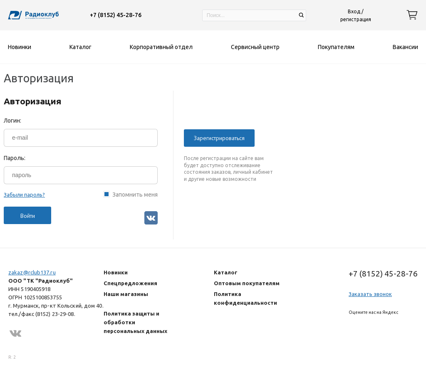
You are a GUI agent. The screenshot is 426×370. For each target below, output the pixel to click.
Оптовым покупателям (247, 283)
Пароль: (14, 158)
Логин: (12, 120)
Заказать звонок (370, 294)
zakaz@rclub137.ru (32, 272)
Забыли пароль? (24, 194)
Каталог (226, 272)
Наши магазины (126, 294)
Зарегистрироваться (219, 138)
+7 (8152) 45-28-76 (115, 15)
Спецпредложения (130, 283)
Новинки (116, 272)
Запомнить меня (135, 194)
